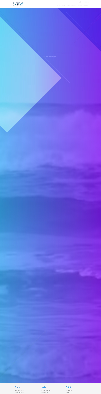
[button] (2, 34)
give (86, 2)
